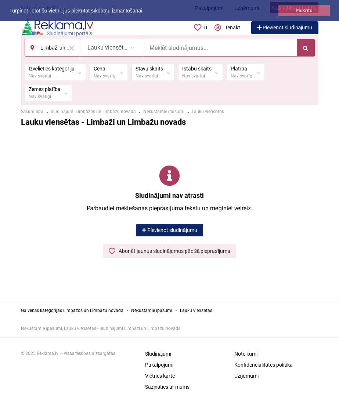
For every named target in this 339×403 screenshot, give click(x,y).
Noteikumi (245, 354)
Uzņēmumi (246, 376)
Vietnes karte (160, 376)
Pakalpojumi (159, 365)
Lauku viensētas (196, 310)
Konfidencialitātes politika (263, 365)
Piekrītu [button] (304, 10)
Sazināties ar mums (167, 387)
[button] (146, 11)
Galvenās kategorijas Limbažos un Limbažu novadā (72, 310)
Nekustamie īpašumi (151, 310)
